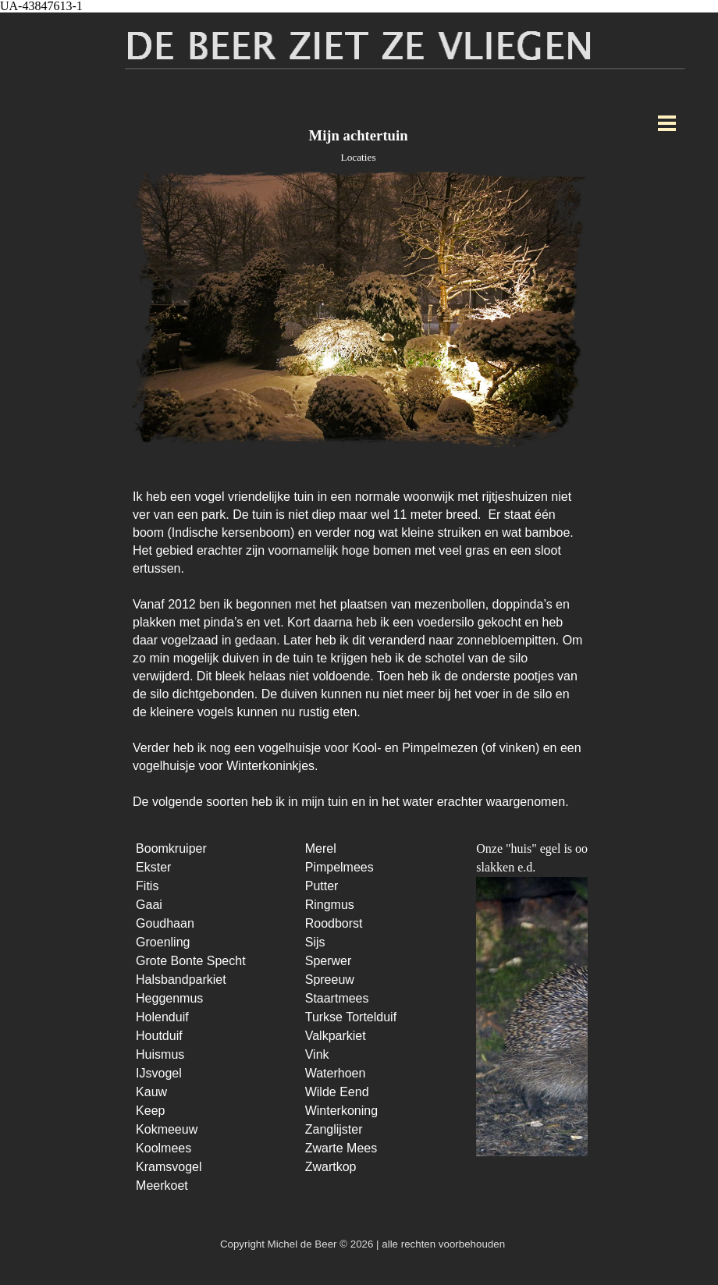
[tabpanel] (359, 641)
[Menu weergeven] (667, 123)
